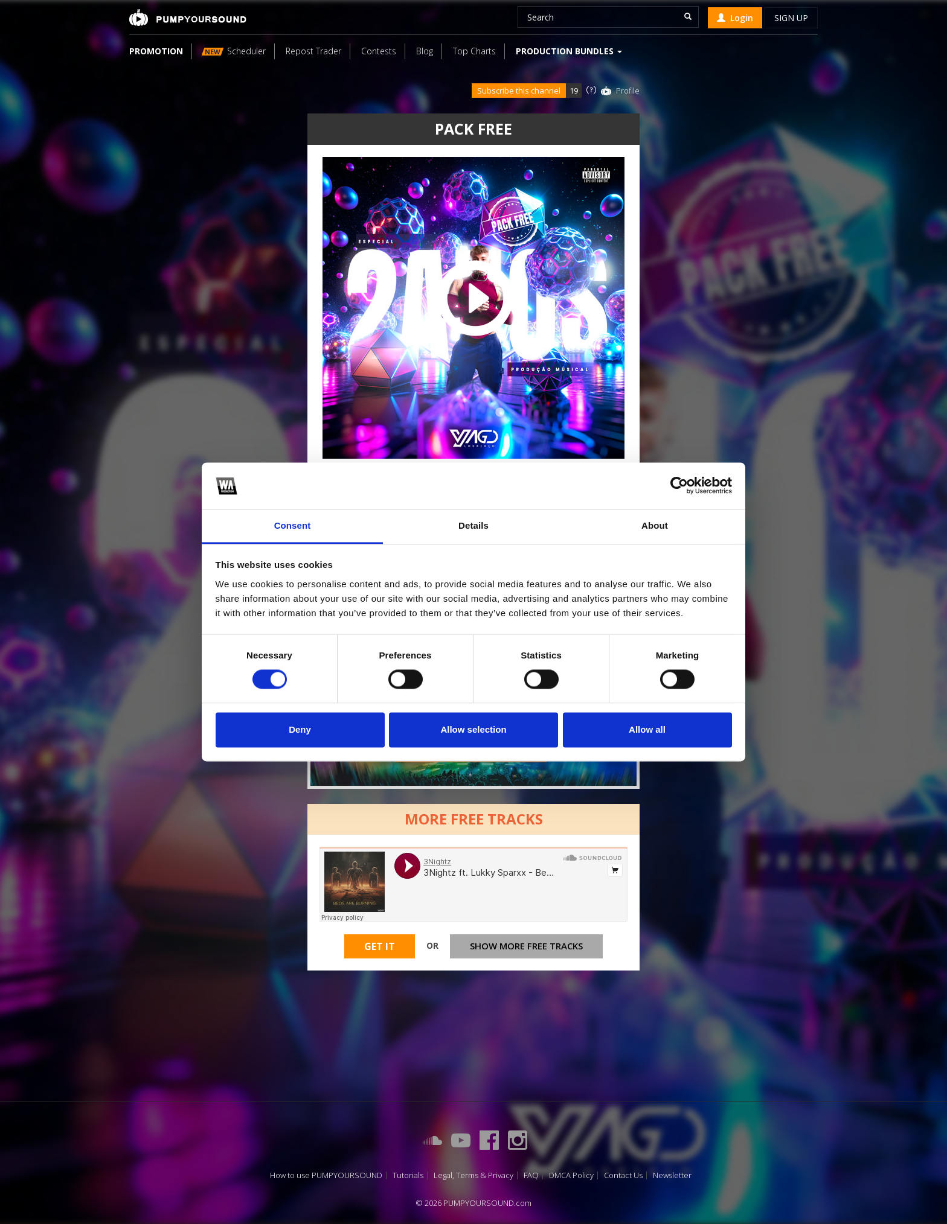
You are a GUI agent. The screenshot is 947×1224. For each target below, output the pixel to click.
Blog (424, 51)
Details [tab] (473, 525)
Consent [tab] (292, 525)
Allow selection (473, 729)
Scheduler (234, 51)
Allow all (647, 729)
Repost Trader (313, 51)
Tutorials (408, 1175)
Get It (379, 946)
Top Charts (474, 51)
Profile (628, 90)
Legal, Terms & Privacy (473, 1175)
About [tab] (654, 525)
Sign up (791, 18)
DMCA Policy (571, 1175)
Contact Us (623, 1175)
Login (735, 18)
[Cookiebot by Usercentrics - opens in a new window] (679, 486)
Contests (378, 51)
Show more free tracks (526, 946)
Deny (300, 729)
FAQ (531, 1175)
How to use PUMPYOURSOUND (326, 1175)
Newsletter (672, 1175)
